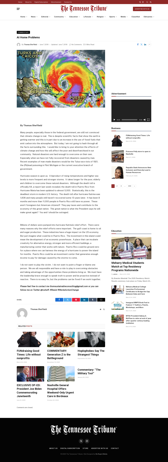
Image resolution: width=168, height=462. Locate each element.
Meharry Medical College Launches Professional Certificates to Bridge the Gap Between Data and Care (138, 290)
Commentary (23, 32)
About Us (28, 2)
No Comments (75, 44)
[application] (131, 111)
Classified (135, 17)
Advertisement (56, 2)
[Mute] (145, 120)
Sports (112, 17)
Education (73, 17)
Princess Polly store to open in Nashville (138, 152)
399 (129, 186)
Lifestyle (87, 17)
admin (115, 274)
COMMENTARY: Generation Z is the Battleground (58, 354)
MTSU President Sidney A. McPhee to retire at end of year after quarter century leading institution (138, 319)
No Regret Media (101, 454)
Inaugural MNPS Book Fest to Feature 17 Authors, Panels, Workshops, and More (137, 305)
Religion (100, 17)
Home (20, 2)
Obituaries (148, 17)
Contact (115, 448)
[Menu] (18, 8)
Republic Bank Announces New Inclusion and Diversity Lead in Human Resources (138, 170)
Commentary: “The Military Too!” (89, 371)
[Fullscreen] (148, 120)
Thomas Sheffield (30, 44)
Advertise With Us (142, 9)
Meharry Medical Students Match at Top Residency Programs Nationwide (127, 266)
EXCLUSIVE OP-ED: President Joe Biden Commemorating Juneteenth (29, 391)
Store (85, 448)
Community (59, 17)
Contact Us (68, 2)
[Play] (114, 120)
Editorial (44, 17)
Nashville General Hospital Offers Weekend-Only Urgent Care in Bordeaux (60, 391)
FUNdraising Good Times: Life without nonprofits (29, 354)
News (33, 17)
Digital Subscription (41, 2)
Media (123, 17)
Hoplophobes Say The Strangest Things (91, 352)
